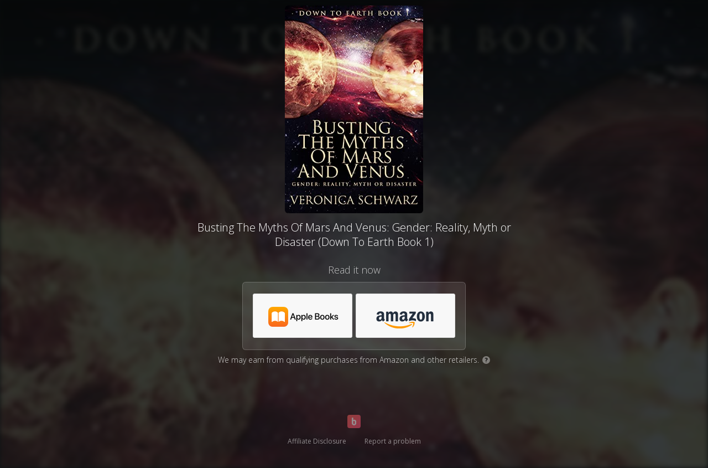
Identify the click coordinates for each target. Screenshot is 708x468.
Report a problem (393, 441)
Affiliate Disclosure (317, 441)
